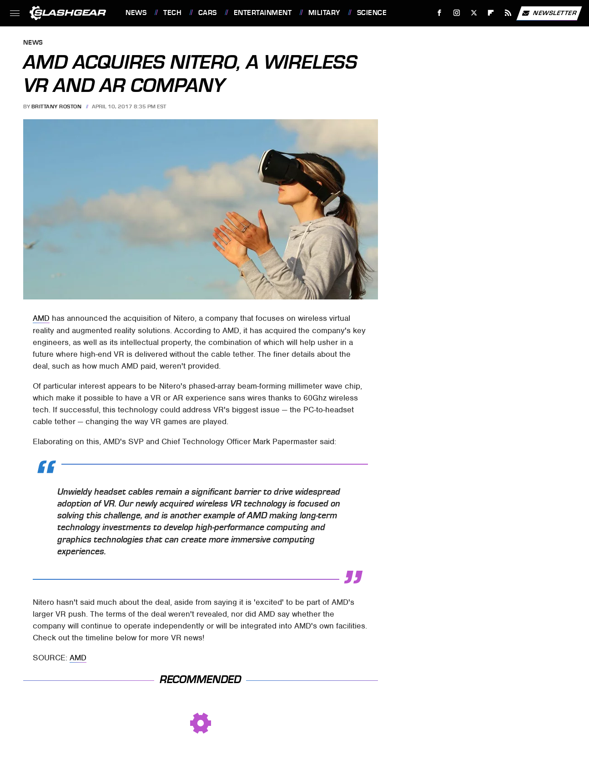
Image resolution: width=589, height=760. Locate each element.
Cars (207, 13)
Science (372, 13)
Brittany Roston (56, 106)
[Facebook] (439, 13)
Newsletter (549, 13)
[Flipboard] (491, 13)
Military (324, 13)
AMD (41, 318)
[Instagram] (456, 13)
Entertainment (263, 13)
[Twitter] (473, 13)
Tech (172, 13)
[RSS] (508, 13)
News (136, 13)
